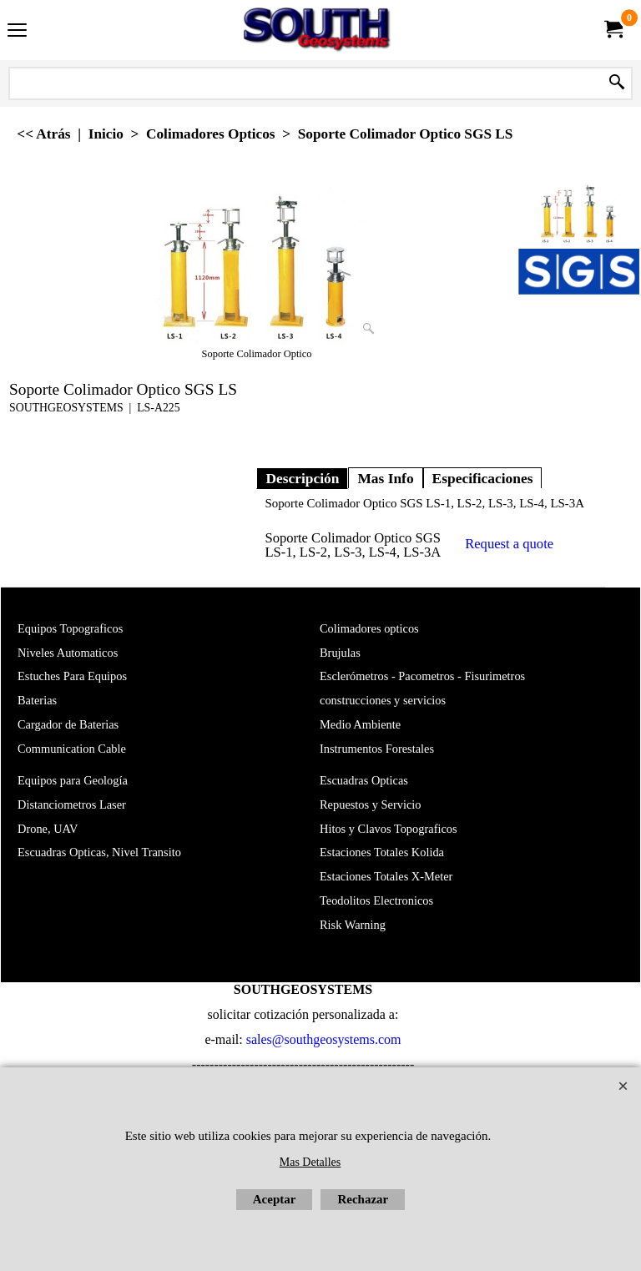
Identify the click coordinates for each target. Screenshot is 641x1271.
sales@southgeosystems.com (323, 1039)
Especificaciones (482, 478)
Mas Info (385, 478)
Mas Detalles (310, 1162)
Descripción (302, 478)
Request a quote (509, 544)
